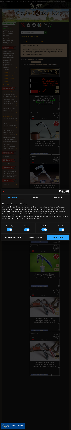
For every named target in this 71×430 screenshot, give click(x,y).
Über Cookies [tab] (58, 197)
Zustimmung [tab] (12, 197)
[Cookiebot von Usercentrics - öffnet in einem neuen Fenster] (60, 191)
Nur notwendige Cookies (13, 237)
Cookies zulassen (58, 237)
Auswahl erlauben (35, 237)
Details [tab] (35, 197)
